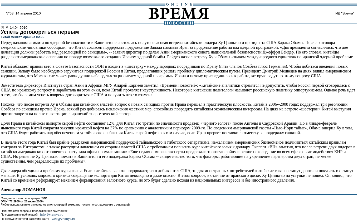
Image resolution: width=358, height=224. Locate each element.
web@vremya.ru (63, 219)
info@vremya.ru (51, 214)
